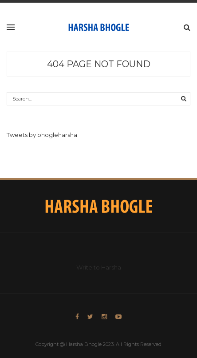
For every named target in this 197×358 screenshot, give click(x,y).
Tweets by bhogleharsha (42, 134)
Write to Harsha (98, 267)
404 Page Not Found (98, 64)
